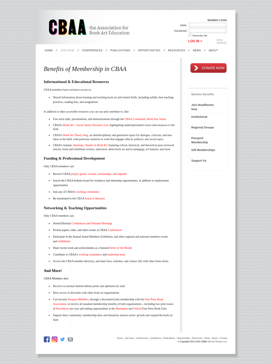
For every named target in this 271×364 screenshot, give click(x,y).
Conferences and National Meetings (92, 223)
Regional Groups (202, 127)
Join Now (67, 50)
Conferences (92, 50)
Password (179, 31)
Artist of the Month (121, 247)
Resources (176, 50)
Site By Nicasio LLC (217, 341)
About (213, 50)
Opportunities (149, 50)
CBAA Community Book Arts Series (145, 119)
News (197, 50)
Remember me (200, 35)
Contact (223, 338)
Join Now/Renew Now (202, 107)
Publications (120, 50)
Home (49, 50)
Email (183, 25)
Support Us (199, 160)
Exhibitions (155, 338)
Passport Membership (199, 140)
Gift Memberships (203, 150)
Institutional (199, 116)
